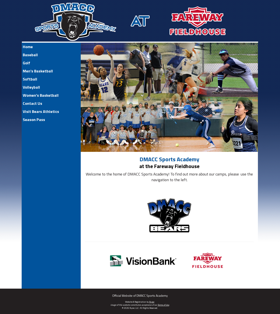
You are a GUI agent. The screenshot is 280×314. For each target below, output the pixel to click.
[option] (169, 97)
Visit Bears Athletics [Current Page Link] (41, 111)
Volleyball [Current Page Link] (31, 87)
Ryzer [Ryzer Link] (151, 301)
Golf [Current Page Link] (26, 63)
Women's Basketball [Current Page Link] (41, 95)
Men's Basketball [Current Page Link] (38, 71)
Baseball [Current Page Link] (30, 55)
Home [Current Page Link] (28, 47)
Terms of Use (163, 305)
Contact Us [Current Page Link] (32, 103)
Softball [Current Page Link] (30, 79)
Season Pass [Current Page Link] (34, 120)
